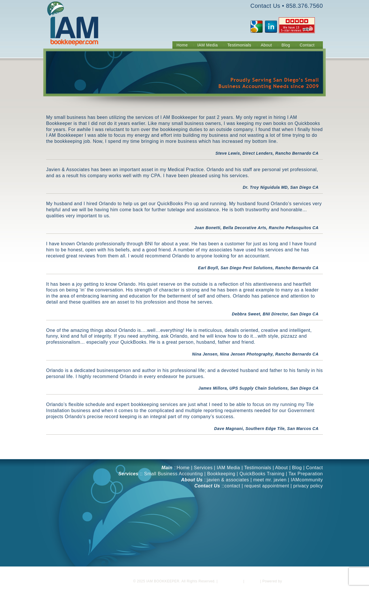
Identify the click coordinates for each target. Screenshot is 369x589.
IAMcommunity (307, 479)
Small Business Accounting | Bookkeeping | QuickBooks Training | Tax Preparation (233, 473)
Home (183, 467)
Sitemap (252, 581)
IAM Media (228, 467)
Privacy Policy (230, 581)
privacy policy (308, 485)
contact (232, 485)
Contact (314, 467)
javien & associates (228, 479)
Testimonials (257, 467)
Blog (297, 467)
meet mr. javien (270, 479)
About (281, 467)
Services (203, 467)
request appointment (266, 485)
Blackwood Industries (301, 581)
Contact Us (265, 6)
